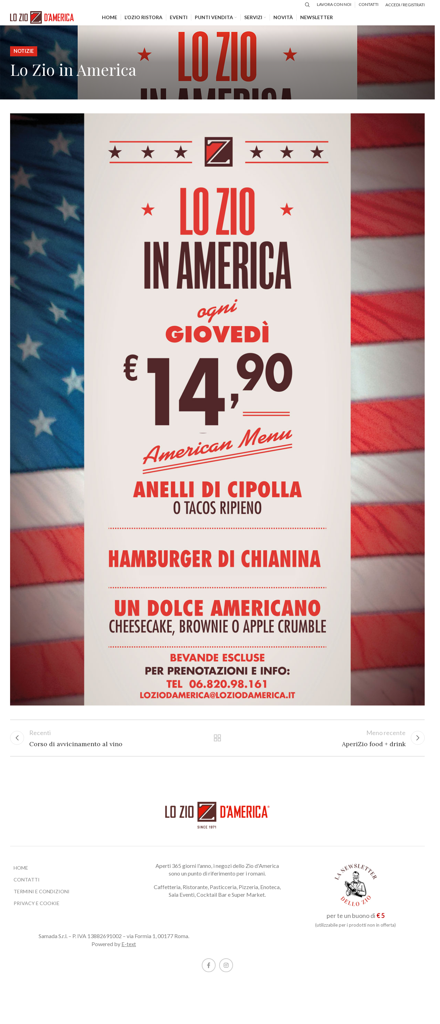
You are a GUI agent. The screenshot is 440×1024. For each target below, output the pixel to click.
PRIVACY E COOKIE (36, 910)
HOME (21, 874)
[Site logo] (46, 20)
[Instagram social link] (226, 972)
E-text (128, 950)
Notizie (24, 55)
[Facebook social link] (209, 972)
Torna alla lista (217, 743)
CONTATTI (27, 886)
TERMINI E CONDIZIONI (42, 898)
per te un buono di (356, 922)
